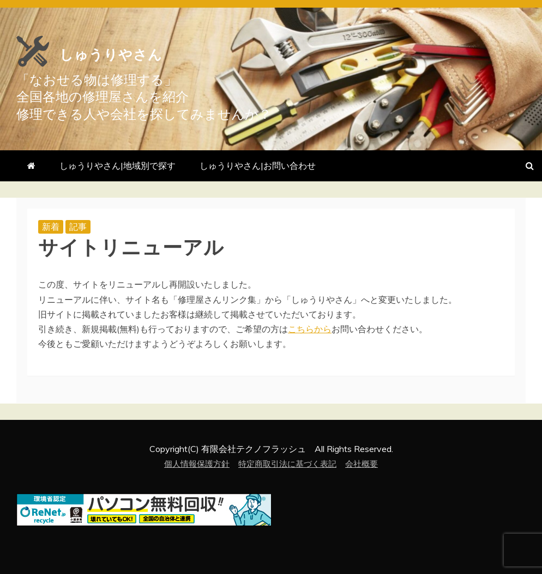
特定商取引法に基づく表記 (288, 463)
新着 (50, 226)
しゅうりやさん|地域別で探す (117, 165)
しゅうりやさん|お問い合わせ (258, 165)
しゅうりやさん (158, 50)
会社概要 (367, 463)
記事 (78, 226)
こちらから (310, 328)
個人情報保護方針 (192, 463)
